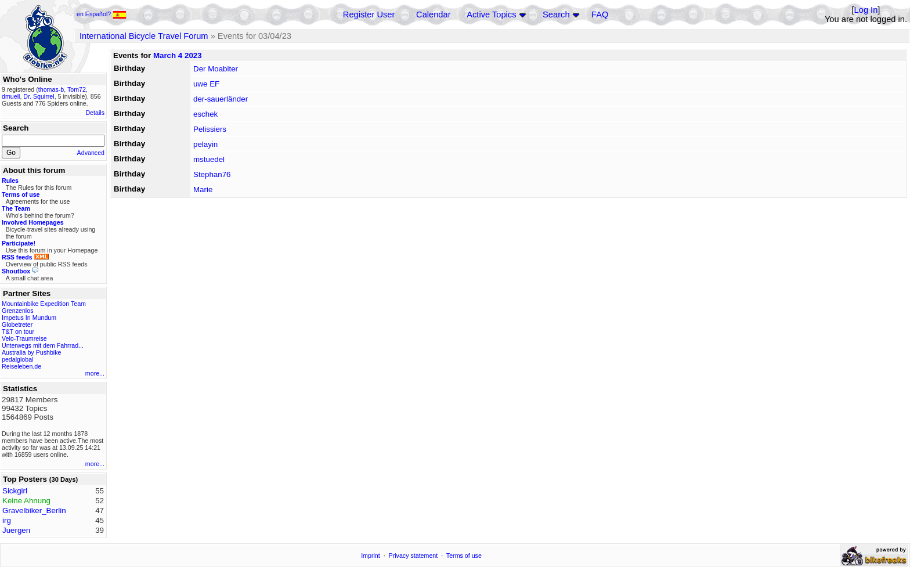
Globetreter (17, 324)
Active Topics (491, 14)
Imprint (370, 555)
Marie (202, 189)
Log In (866, 10)
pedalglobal (18, 359)
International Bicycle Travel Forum (144, 36)
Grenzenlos (18, 310)
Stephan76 (211, 174)
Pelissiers (209, 129)
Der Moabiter (215, 68)
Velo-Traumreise (24, 338)
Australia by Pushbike (31, 352)
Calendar (433, 14)
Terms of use (464, 555)
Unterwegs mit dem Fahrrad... (43, 345)
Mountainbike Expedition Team (44, 303)
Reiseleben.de (21, 366)
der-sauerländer (220, 99)
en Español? (102, 13)
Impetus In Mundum (29, 317)
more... (94, 373)
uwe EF (206, 84)
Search (556, 14)
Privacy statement (413, 555)
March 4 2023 (177, 55)
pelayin (205, 144)
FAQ (599, 14)
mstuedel (209, 159)
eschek (205, 114)
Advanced (90, 152)
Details (94, 112)
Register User (369, 14)
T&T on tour (18, 331)
